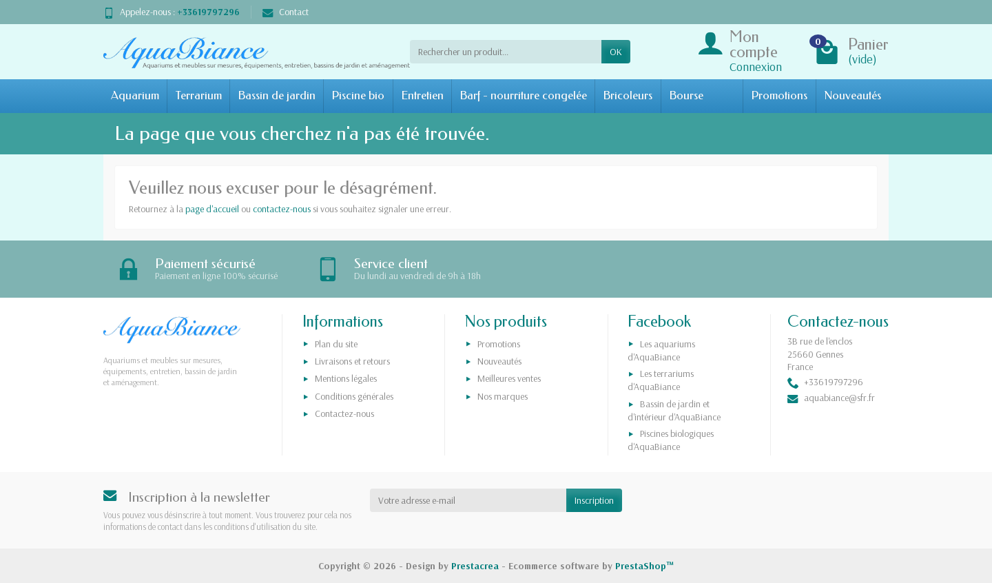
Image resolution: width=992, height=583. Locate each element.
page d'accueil (212, 209)
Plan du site (336, 344)
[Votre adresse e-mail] (468, 500)
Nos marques (502, 396)
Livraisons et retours (352, 361)
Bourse (686, 95)
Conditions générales (354, 396)
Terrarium (199, 95)
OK (616, 51)
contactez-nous (282, 209)
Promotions (779, 95)
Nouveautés (852, 95)
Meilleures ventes (509, 379)
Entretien (422, 95)
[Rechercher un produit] (505, 51)
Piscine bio (357, 95)
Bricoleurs (627, 95)
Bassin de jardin (277, 95)
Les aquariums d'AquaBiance (661, 350)
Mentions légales (346, 379)
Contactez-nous (344, 413)
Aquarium (135, 95)
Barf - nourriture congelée (523, 95)
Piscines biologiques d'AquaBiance (671, 440)
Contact (285, 12)
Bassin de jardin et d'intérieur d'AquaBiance (674, 410)
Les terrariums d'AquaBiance (661, 380)
